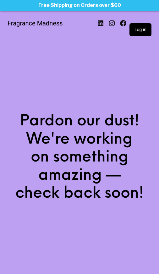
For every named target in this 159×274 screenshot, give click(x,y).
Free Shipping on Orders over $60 (79, 5)
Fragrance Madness (35, 23)
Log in (140, 29)
